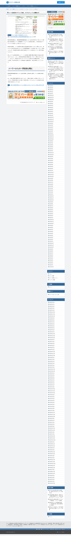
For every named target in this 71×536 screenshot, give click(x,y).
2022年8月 (51, 158)
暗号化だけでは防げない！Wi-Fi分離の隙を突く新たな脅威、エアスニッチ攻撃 (56, 52)
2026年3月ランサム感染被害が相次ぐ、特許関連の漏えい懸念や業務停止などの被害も (56, 48)
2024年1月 (51, 133)
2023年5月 (51, 144)
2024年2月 (51, 131)
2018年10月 (51, 247)
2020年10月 (51, 416)
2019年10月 (51, 223)
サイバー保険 (51, 275)
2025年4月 (51, 111)
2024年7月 (51, 125)
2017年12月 (51, 266)
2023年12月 (51, 351)
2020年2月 (51, 215)
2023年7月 (51, 142)
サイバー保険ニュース (32, 6)
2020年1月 (51, 217)
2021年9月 (51, 178)
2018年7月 (51, 253)
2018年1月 (51, 264)
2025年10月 (51, 99)
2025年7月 (51, 105)
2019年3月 (51, 237)
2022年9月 (51, 156)
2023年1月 (51, 150)
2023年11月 (51, 353)
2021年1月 (51, 194)
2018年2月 (51, 262)
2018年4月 (51, 258)
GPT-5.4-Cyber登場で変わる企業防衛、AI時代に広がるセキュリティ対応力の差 (56, 36)
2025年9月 (51, 101)
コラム (23, 6)
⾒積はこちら (61, 2)
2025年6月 (51, 107)
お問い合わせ (59, 529)
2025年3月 (51, 113)
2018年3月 (51, 260)
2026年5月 (51, 85)
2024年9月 (51, 123)
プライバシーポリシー (46, 529)
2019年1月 (51, 241)
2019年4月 (51, 235)
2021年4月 (51, 188)
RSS (64, 529)
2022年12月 (51, 152)
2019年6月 (51, 231)
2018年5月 (51, 473)
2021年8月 (51, 180)
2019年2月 (51, 239)
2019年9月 (51, 225)
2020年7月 (51, 205)
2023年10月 (51, 355)
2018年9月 (51, 249)
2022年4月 (51, 164)
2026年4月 (51, 87)
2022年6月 (51, 160)
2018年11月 (51, 245)
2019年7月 (51, 229)
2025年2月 (51, 115)
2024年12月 (51, 117)
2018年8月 (51, 251)
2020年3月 (51, 213)
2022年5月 (51, 162)
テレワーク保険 (52, 279)
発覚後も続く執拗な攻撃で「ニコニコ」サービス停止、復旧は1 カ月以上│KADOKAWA (56, 68)
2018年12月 (51, 243)
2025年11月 (51, 97)
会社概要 (38, 529)
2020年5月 (51, 209)
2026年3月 (51, 89)
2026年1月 (51, 93)
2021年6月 (51, 184)
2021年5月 (51, 186)
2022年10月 (51, 154)
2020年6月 (51, 207)
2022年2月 (51, 168)
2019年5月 (51, 233)
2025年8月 (51, 103)
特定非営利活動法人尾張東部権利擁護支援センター (21, 36)
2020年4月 (51, 211)
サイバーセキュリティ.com (54, 294)
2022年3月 (51, 166)
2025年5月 (51, 109)
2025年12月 (51, 95)
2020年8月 (51, 203)
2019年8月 (51, 227)
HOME (8, 6)
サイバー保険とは (16, 6)
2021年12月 (51, 172)
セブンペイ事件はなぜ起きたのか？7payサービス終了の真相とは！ (56, 63)
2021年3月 (51, 190)
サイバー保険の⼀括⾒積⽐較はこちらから (19, 35)
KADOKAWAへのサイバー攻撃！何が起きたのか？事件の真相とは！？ (56, 70)
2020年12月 (51, 412)
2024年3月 (51, 129)
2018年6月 (51, 255)
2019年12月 (51, 219)
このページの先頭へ (61, 532)
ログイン (50, 286)
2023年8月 (51, 140)
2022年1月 (51, 170)
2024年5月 (51, 127)
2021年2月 (51, 192)
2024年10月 (51, 121)
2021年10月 (51, 176)
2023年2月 (51, 148)
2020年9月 (51, 201)
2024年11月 (51, 119)
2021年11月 (51, 174)
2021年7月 (51, 182)
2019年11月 (51, 221)
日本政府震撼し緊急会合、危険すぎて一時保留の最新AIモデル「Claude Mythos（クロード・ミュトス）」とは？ (56, 40)
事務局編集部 (24, 102)
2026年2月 (51, 91)
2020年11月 (51, 414)
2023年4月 (51, 146)
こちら (15, 525)
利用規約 (53, 529)
